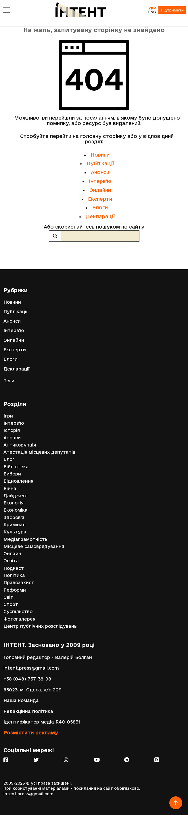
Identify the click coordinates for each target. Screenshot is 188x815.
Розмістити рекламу (30, 732)
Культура (14, 531)
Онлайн (12, 553)
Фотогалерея (19, 619)
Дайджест (15, 495)
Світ (8, 597)
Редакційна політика (28, 711)
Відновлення (18, 481)
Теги (8, 380)
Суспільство (17, 611)
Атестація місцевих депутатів (39, 452)
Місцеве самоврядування (33, 546)
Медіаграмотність (25, 539)
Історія (11, 430)
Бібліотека (16, 466)
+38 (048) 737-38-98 (27, 678)
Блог (9, 459)
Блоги (100, 207)
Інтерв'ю (100, 181)
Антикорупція (19, 444)
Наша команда (21, 700)
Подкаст (13, 568)
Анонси (100, 172)
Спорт (10, 604)
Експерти (100, 199)
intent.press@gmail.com (31, 668)
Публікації (100, 163)
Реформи (14, 590)
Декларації (100, 216)
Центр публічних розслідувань (40, 626)
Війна (9, 488)
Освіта (11, 560)
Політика (14, 575)
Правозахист (18, 582)
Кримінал (14, 524)
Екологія (13, 502)
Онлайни (100, 190)
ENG (152, 12)
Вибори (12, 473)
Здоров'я (13, 517)
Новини (100, 154)
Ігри (8, 416)
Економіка (15, 510)
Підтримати (172, 10)
